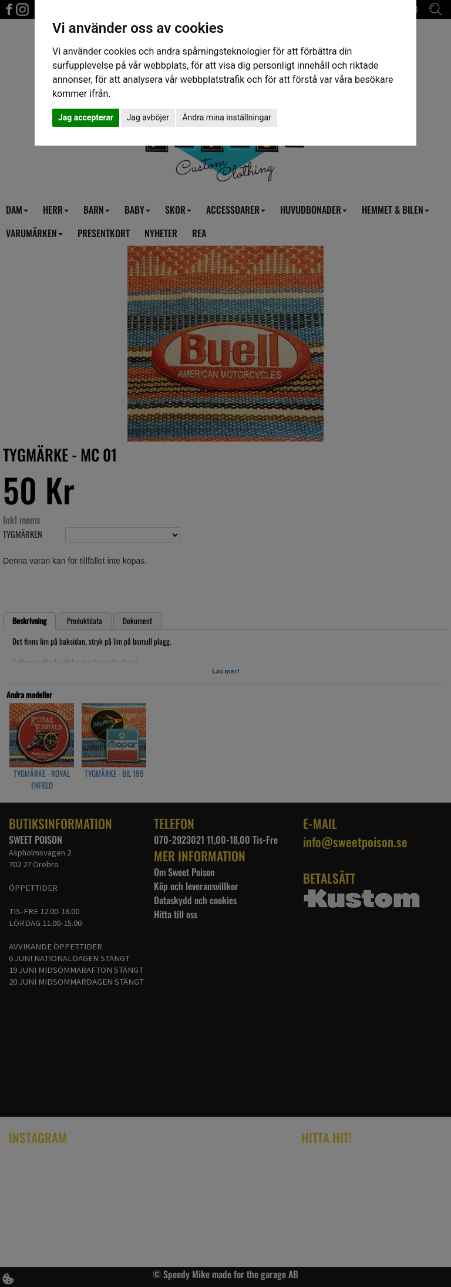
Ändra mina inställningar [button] (226, 117)
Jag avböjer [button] (148, 117)
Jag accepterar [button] (85, 117)
